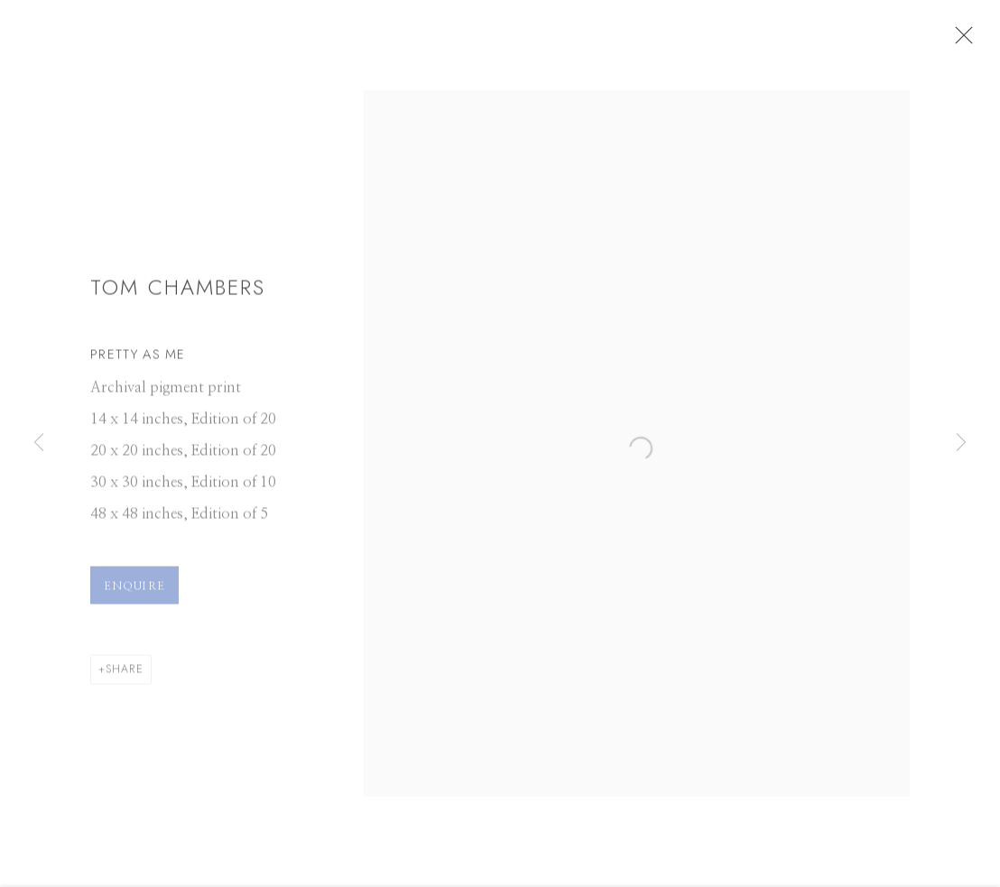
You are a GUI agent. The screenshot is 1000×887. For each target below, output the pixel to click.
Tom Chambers (178, 296)
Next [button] (961, 443)
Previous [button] (39, 443)
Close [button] (981, 40)
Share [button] (125, 677)
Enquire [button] (134, 593)
